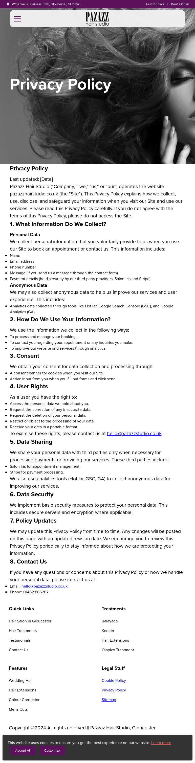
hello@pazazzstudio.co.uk (134, 433)
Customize (52, 750)
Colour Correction (24, 700)
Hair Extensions (115, 640)
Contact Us (18, 650)
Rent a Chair (180, 4)
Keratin (108, 631)
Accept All (23, 750)
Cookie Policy (114, 680)
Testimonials (155, 4)
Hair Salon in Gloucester (30, 621)
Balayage (110, 621)
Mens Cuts (18, 709)
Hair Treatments (23, 631)
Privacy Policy (114, 690)
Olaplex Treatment (118, 650)
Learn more (161, 743)
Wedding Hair (21, 680)
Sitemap (109, 700)
